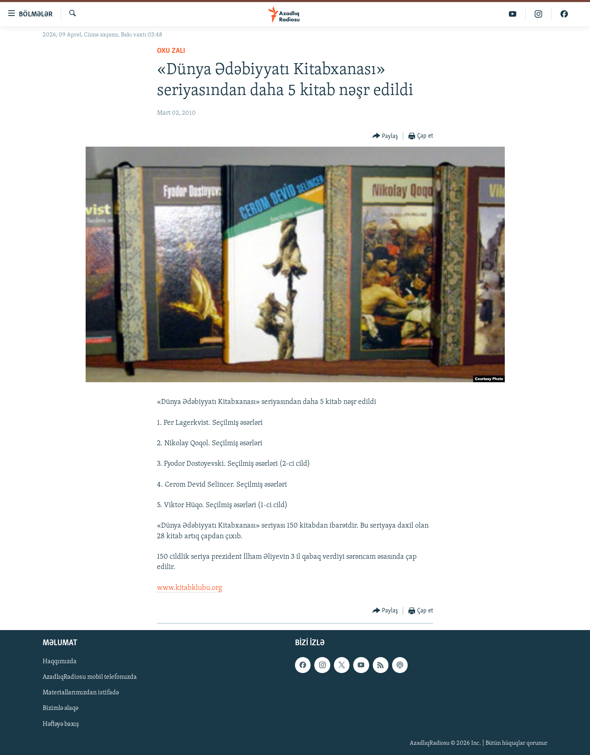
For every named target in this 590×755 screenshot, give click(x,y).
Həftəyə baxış (61, 724)
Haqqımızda (60, 661)
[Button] (385, 136)
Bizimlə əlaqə (60, 708)
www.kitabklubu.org (189, 588)
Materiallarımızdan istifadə (81, 692)
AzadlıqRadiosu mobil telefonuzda (90, 677)
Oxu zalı (171, 51)
